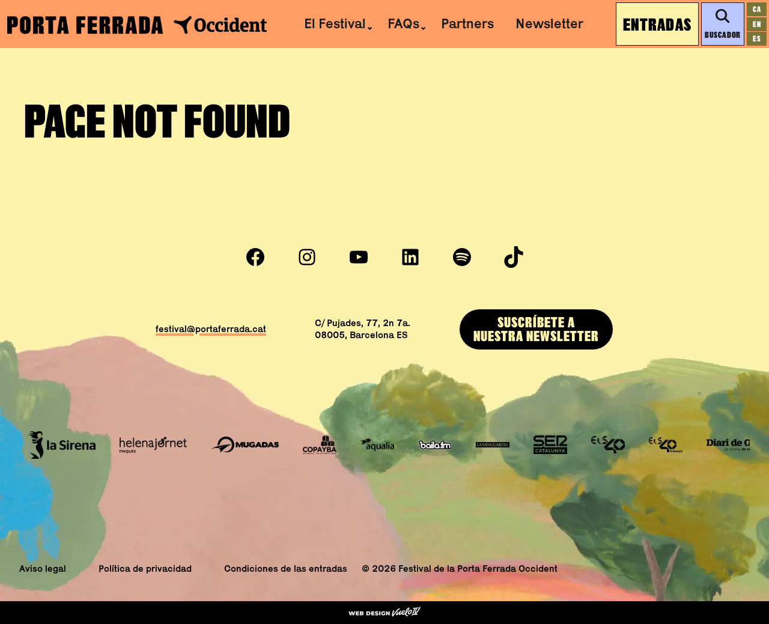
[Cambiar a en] (757, 24)
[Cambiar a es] (757, 39)
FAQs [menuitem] (403, 23)
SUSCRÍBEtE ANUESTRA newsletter (536, 329)
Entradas (657, 24)
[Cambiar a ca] (757, 9)
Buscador (722, 24)
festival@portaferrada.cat (211, 329)
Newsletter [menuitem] (549, 23)
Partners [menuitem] (467, 23)
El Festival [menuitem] (335, 23)
